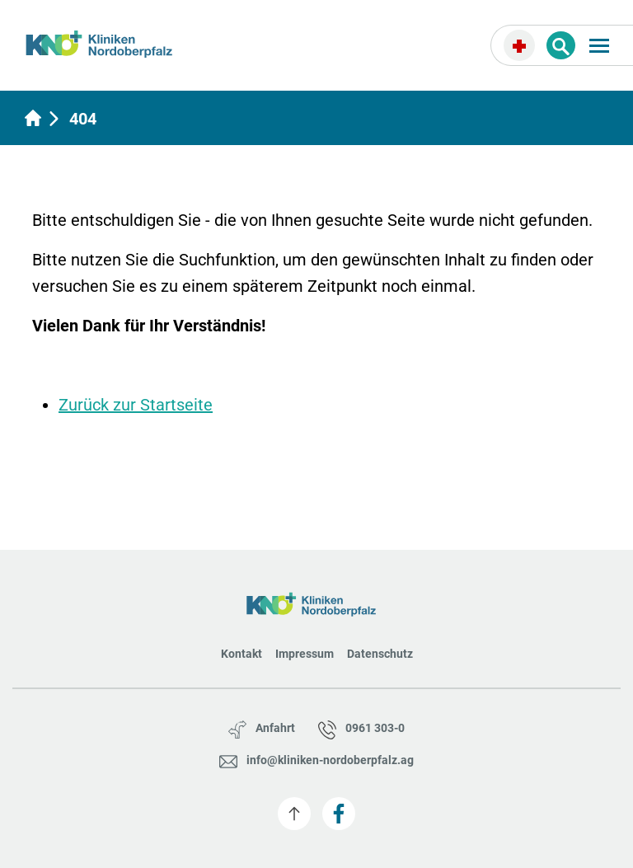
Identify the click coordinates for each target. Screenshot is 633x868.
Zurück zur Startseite (136, 405)
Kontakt (241, 653)
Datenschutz (380, 653)
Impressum (304, 653)
